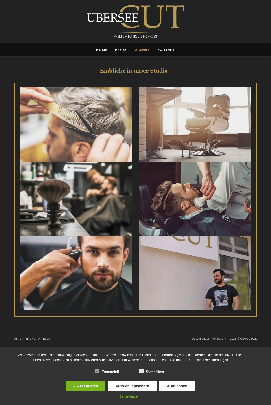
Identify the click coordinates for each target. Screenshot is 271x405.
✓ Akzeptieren (85, 386)
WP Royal (44, 338)
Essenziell (107, 371)
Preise (121, 49)
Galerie (142, 49)
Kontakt (166, 49)
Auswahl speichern (132, 386)
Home (101, 49)
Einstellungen (129, 396)
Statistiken (151, 371)
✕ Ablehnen (176, 386)
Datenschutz (200, 338)
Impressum (218, 338)
